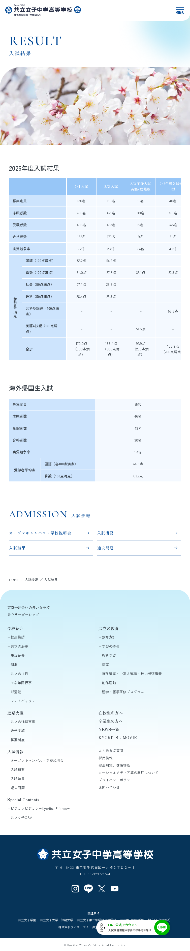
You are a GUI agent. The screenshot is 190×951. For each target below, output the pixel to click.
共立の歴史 (19, 646)
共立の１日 (19, 673)
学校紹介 (15, 628)
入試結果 (17, 547)
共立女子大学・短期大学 (56, 920)
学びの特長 (110, 646)
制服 (14, 664)
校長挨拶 (18, 636)
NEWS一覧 (109, 729)
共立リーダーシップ (23, 614)
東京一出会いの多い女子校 (28, 607)
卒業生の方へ (111, 721)
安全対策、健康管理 (114, 765)
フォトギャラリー (25, 700)
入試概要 (105, 532)
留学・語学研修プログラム (123, 691)
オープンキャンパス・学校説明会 (40, 532)
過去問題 (105, 547)
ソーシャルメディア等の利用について (129, 772)
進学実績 (18, 730)
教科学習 (109, 655)
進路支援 (15, 713)
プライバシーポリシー (116, 779)
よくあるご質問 (111, 750)
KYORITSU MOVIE (118, 737)
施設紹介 (18, 655)
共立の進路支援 (23, 721)
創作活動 (109, 682)
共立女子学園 (27, 920)
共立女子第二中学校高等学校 (96, 920)
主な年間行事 (21, 682)
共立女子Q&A (21, 817)
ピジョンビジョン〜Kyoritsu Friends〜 (40, 808)
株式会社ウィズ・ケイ (73, 927)
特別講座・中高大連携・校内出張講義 (132, 673)
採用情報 (106, 757)
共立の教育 (109, 628)
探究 (105, 664)
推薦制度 (18, 739)
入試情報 (15, 752)
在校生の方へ (111, 713)
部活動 (16, 691)
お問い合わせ (109, 787)
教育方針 (109, 636)
